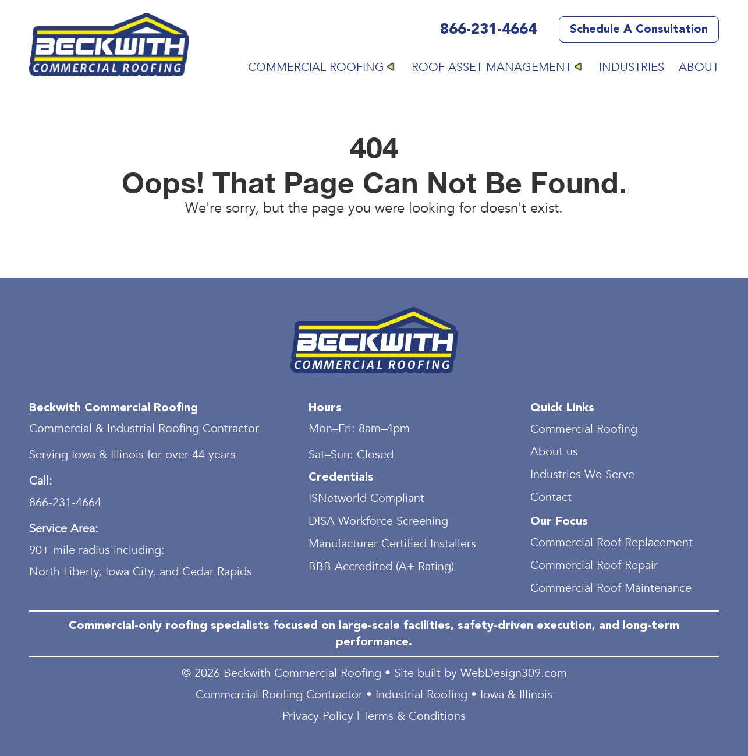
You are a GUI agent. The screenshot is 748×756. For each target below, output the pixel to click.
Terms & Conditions (414, 716)
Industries (631, 67)
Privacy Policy (317, 716)
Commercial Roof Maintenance (611, 588)
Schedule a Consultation (639, 29)
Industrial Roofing (421, 694)
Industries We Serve (582, 474)
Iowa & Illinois (516, 694)
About (699, 67)
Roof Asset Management (492, 67)
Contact (551, 497)
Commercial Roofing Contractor (279, 694)
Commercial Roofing (316, 67)
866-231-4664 (488, 30)
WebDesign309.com (513, 673)
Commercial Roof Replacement (611, 542)
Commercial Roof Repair (594, 565)
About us (554, 451)
